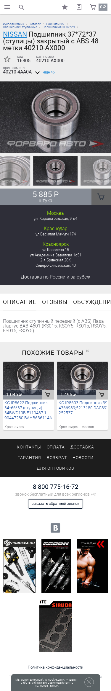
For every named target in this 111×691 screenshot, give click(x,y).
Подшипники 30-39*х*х (59, 27)
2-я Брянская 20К (55, 260)
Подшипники (55, 24)
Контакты (29, 447)
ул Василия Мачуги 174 (56, 234)
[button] (48, 146)
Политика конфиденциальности (55, 667)
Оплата (56, 447)
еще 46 (44, 72)
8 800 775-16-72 (55, 486)
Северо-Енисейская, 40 (56, 265)
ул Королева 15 (55, 250)
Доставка (55, 277)
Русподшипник (13, 24)
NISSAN (15, 34)
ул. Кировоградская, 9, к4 (55, 218)
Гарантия (29, 457)
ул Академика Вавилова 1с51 (55, 255)
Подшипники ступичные (20, 27)
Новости (83, 457)
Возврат (57, 457)
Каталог (35, 24)
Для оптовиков (55, 468)
